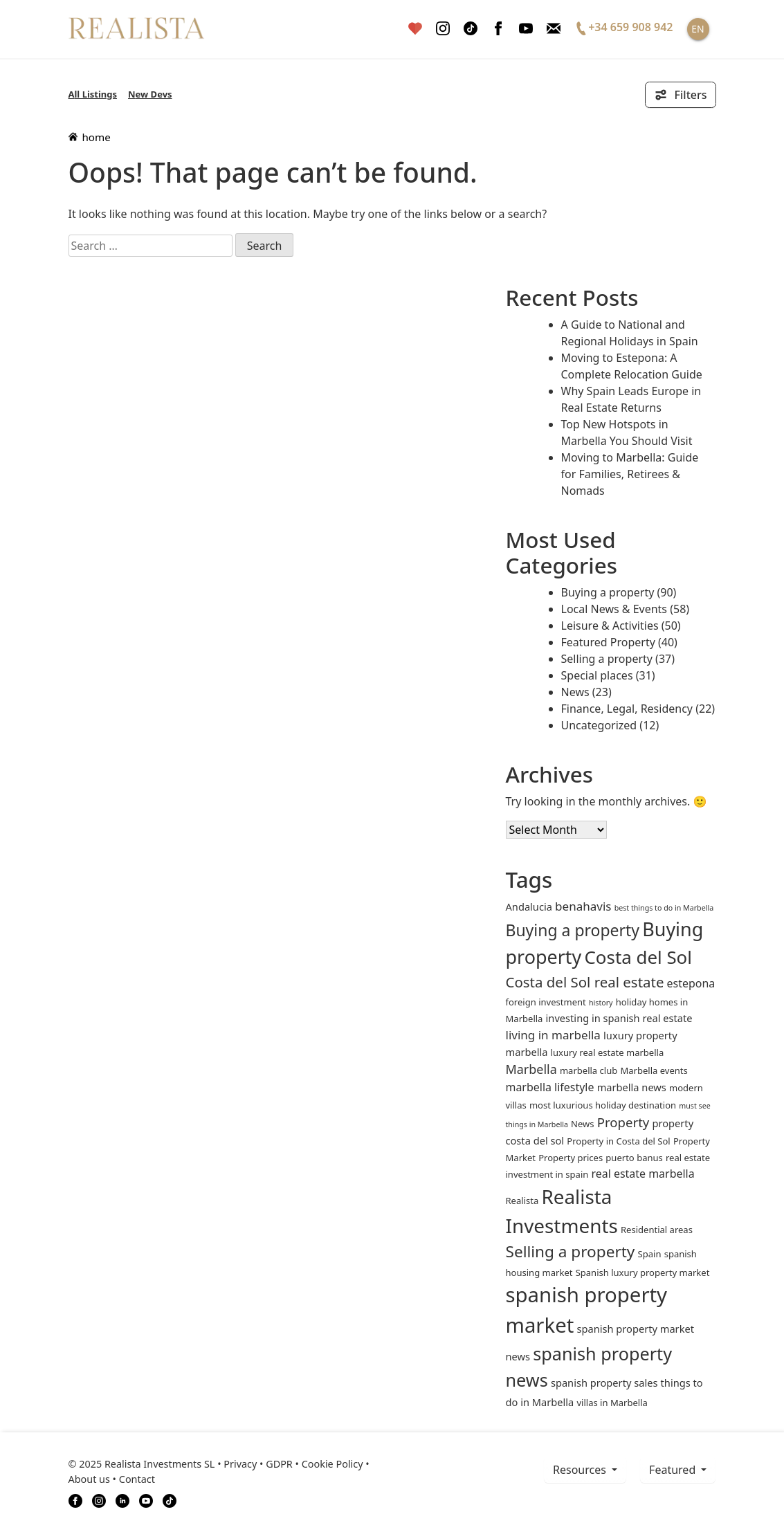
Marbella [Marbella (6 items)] (531, 1069)
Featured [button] (673, 1469)
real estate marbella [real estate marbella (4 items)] (642, 1173)
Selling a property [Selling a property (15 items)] (570, 1251)
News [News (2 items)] (582, 1124)
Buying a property (608, 592)
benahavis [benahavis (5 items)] (583, 906)
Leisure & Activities (610, 625)
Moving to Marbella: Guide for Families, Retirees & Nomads (630, 474)
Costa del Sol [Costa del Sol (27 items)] (637, 957)
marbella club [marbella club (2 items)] (588, 1070)
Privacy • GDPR (258, 1463)
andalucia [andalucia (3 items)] (529, 906)
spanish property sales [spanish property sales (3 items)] (604, 1382)
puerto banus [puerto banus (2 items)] (633, 1157)
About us (89, 1479)
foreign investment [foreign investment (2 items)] (546, 1002)
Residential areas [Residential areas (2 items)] (657, 1229)
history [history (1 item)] (601, 1002)
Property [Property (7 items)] (623, 1122)
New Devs (150, 94)
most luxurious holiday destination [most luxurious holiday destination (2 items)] (602, 1105)
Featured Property (608, 642)
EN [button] (697, 28)
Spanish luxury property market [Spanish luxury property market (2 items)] (643, 1272)
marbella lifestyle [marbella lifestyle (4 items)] (550, 1087)
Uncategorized (599, 725)
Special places (597, 675)
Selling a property (607, 658)
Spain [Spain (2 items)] (650, 1254)
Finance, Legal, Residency (627, 708)
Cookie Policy (332, 1463)
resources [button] (581, 1469)
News (575, 692)
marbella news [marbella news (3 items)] (631, 1087)
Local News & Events (614, 609)
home (90, 137)
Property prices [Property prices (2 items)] (570, 1157)
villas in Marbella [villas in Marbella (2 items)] (611, 1402)
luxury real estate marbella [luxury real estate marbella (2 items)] (607, 1052)
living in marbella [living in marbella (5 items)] (553, 1035)
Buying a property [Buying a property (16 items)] (573, 930)
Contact (137, 1479)
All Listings (93, 94)
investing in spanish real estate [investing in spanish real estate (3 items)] (619, 1018)
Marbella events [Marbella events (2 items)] (653, 1070)
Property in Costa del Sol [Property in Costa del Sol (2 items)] (618, 1141)
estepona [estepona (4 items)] (691, 983)
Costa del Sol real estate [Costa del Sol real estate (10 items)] (585, 982)
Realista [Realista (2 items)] (522, 1200)
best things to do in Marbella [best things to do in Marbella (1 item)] (664, 908)
